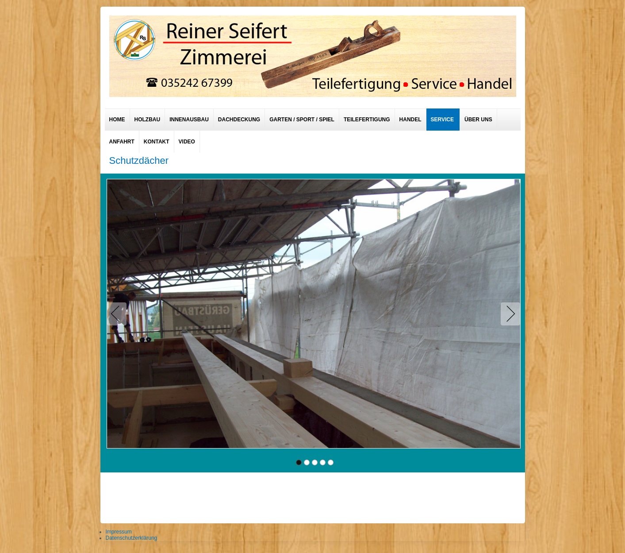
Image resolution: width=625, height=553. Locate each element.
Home (117, 119)
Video (187, 142)
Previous (118, 313)
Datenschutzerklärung (131, 538)
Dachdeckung (239, 119)
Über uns (478, 119)
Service (442, 119)
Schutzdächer (139, 160)
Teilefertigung (367, 119)
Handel (410, 119)
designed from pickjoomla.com (312, 495)
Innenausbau (189, 119)
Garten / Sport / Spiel (301, 119)
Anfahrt (121, 142)
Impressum (119, 532)
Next (508, 313)
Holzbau (147, 119)
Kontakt (156, 142)
